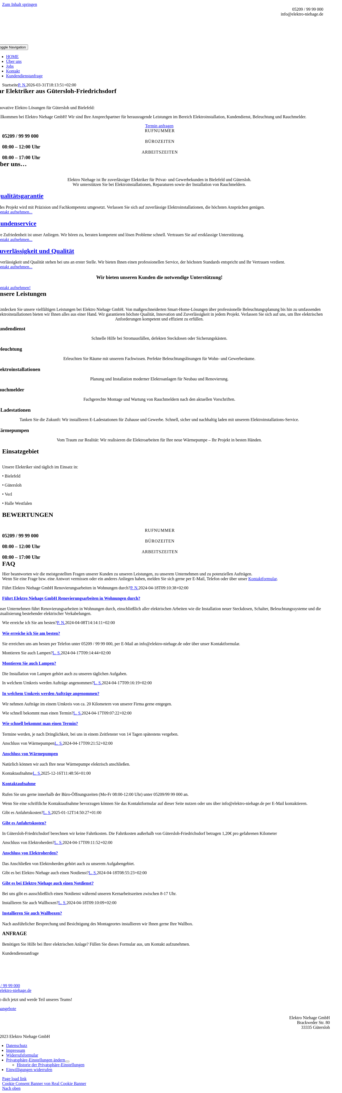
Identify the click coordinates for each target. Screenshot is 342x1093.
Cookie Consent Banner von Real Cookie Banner (44, 1083)
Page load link (14, 1078)
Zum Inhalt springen (19, 4)
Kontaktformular (262, 578)
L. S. (57, 653)
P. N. (22, 85)
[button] (35, 1060)
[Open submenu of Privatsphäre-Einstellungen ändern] (67, 1061)
